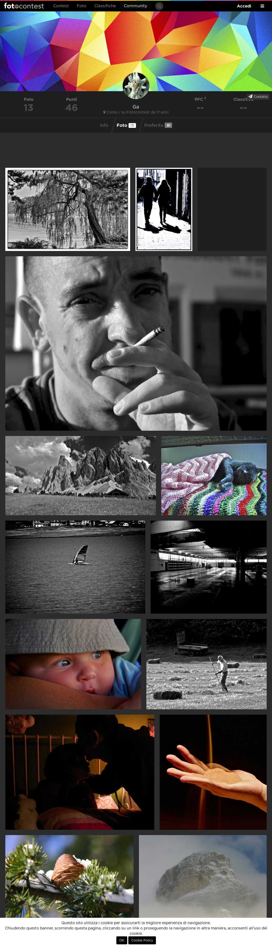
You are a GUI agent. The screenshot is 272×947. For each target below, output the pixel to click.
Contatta (258, 96)
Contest (61, 6)
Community (135, 6)
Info (104, 125)
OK (121, 940)
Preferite (158, 125)
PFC (200, 99)
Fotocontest (24, 6)
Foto (81, 6)
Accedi (244, 6)
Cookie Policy (142, 940)
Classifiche (105, 6)
